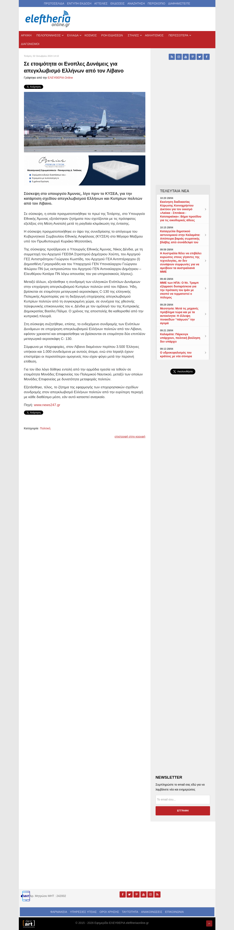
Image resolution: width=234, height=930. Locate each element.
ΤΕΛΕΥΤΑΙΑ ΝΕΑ (174, 191)
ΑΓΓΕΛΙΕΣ (100, 3)
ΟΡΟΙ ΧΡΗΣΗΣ (109, 911)
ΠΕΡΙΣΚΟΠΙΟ (156, 3)
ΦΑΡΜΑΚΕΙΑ (58, 911)
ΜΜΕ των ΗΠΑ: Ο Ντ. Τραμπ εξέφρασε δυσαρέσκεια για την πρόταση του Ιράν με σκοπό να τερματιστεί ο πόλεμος (179, 290)
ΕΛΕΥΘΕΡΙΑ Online (60, 77)
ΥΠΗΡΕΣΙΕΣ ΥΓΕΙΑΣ (83, 911)
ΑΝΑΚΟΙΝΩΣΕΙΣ (151, 911)
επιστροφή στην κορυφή (130, 436)
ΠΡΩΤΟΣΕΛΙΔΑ (54, 3)
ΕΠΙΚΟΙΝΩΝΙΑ (174, 911)
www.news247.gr (46, 405)
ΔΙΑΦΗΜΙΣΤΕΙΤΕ (179, 3)
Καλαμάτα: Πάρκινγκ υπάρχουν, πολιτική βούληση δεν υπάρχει (180, 338)
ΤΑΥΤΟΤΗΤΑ (130, 911)
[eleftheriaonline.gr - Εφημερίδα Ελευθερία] (48, 19)
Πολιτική (45, 428)
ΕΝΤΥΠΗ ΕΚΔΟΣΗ (79, 3)
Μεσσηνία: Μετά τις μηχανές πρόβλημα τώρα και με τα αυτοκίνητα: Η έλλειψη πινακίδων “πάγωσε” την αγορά (179, 316)
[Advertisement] (183, 507)
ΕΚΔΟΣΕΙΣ (117, 3)
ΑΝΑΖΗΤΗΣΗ (136, 3)
